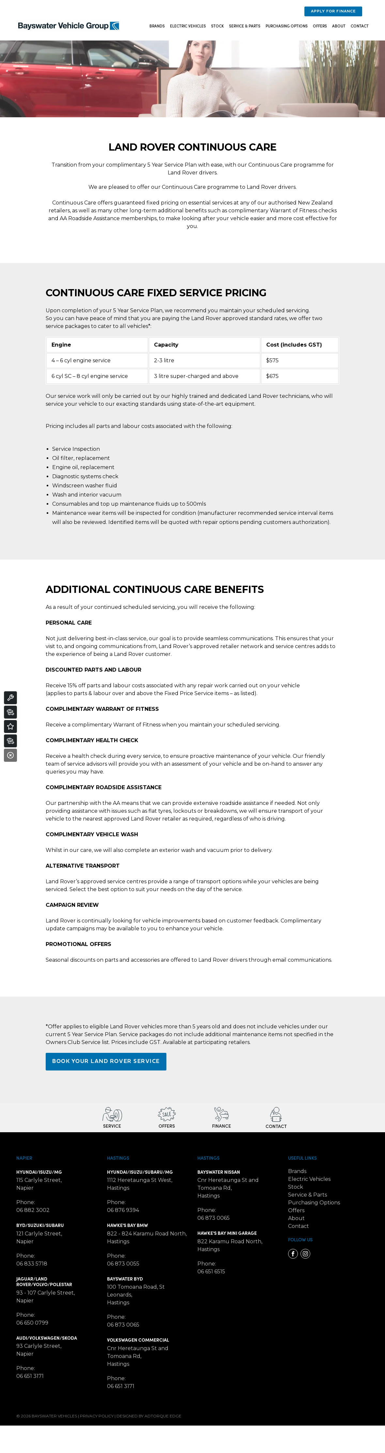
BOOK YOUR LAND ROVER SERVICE (106, 1061)
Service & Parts (244, 25)
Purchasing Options (287, 25)
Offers (320, 25)
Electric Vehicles (188, 25)
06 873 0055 (123, 1264)
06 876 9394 (123, 1210)
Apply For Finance (333, 11)
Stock (217, 25)
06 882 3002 (33, 1210)
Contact (360, 25)
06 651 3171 (30, 1376)
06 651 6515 (211, 1271)
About (339, 25)
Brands (157, 25)
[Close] (10, 755)
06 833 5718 (31, 1264)
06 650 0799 (32, 1323)
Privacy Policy (97, 1415)
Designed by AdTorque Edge (148, 1415)
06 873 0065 (123, 1325)
